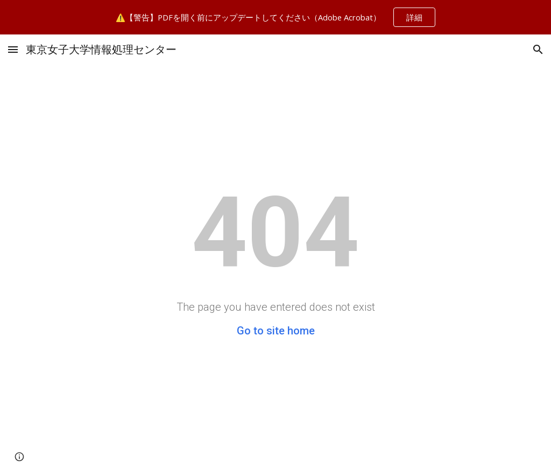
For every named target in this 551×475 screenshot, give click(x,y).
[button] (13, 49)
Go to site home (276, 330)
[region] (275, 17)
